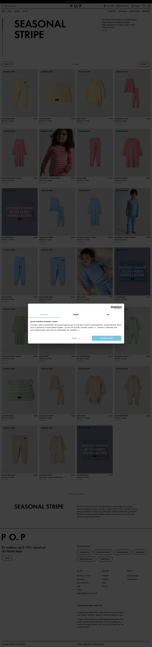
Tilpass (76, 338)
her (95, 327)
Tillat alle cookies (106, 338)
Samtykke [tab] (44, 314)
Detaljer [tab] (76, 314)
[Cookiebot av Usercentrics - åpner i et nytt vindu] (112, 307)
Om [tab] (108, 314)
